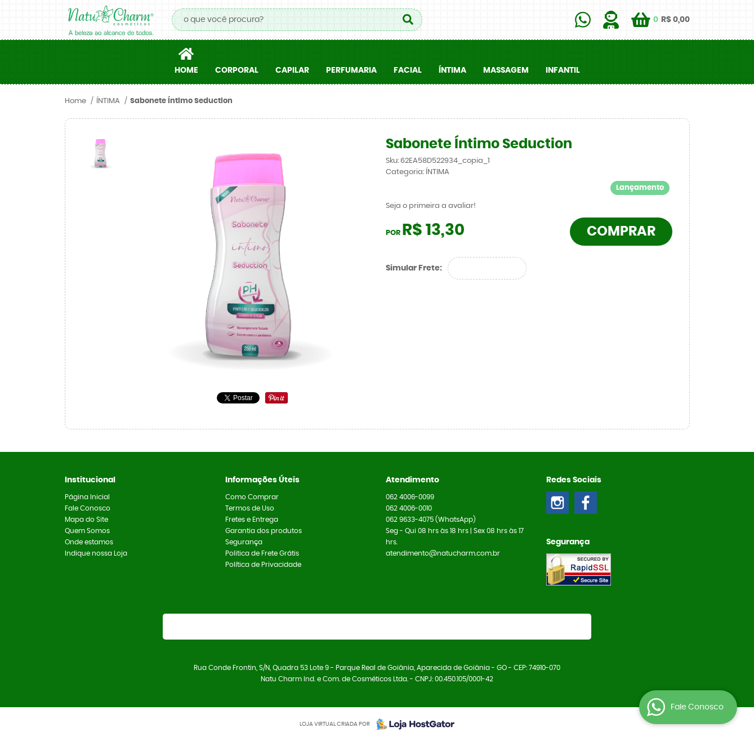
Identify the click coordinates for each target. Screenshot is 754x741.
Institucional (90, 480)
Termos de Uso (249, 508)
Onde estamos (89, 542)
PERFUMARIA (351, 70)
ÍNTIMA (452, 70)
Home (186, 70)
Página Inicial (87, 497)
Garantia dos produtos (263, 530)
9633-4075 (431, 519)
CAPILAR (292, 70)
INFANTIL (563, 70)
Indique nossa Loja (96, 553)
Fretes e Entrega (251, 519)
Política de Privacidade (263, 564)
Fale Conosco (87, 508)
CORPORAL (236, 70)
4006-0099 (410, 497)
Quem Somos (87, 530)
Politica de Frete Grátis (262, 553)
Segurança (243, 542)
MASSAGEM (506, 70)
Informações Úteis (262, 480)
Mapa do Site (86, 519)
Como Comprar (252, 497)
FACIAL (408, 70)
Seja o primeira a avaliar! (431, 206)
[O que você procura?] (408, 19)
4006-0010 (409, 508)
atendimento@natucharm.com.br (443, 553)
